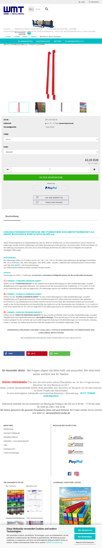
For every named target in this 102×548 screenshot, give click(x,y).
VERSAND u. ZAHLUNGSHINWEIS (16, 441)
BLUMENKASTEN (25, 41)
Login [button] (82, 2)
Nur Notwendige (85, 537)
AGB (5, 445)
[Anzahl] (51, 170)
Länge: (6, 134)
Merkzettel (93, 2)
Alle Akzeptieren (85, 530)
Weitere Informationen (85, 542)
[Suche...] (31, 9)
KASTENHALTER (43, 41)
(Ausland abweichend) (66, 123)
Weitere (57, 41)
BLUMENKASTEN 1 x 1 (74, 41)
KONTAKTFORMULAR (12, 433)
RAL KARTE (15, 265)
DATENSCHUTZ (9, 449)
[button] (7, 170)
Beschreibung (12, 216)
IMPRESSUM (8, 429)
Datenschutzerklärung (54, 542)
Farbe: (6, 147)
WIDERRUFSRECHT (11, 437)
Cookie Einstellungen (11, 453)
